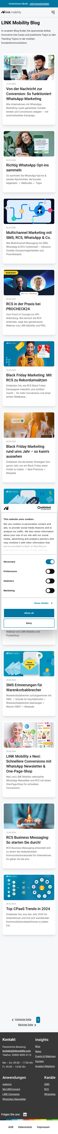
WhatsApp (50, 1094)
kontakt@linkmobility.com (16, 1050)
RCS (46, 1089)
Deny (29, 623)
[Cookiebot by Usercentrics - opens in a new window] (41, 508)
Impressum (43, 1127)
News (38, 1051)
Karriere (39, 1061)
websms (7, 1084)
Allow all (29, 613)
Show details (41, 603)
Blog (37, 1046)
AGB (10, 1127)
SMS (46, 1084)
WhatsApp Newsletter (14, 1099)
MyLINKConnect (11, 1089)
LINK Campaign (11, 1094)
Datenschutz (25, 1127)
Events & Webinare (45, 1056)
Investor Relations (45, 1066)
